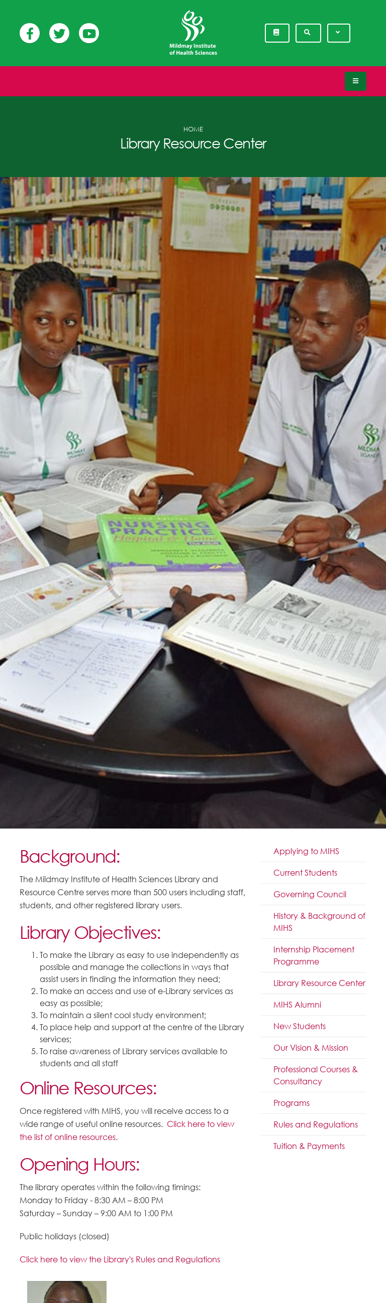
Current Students (305, 873)
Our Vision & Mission (310, 1048)
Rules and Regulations (315, 1124)
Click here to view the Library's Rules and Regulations (120, 1259)
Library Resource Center (319, 983)
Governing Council (309, 894)
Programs (291, 1103)
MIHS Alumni (297, 1005)
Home (193, 129)
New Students (299, 1026)
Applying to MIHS (306, 851)
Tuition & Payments (309, 1146)
